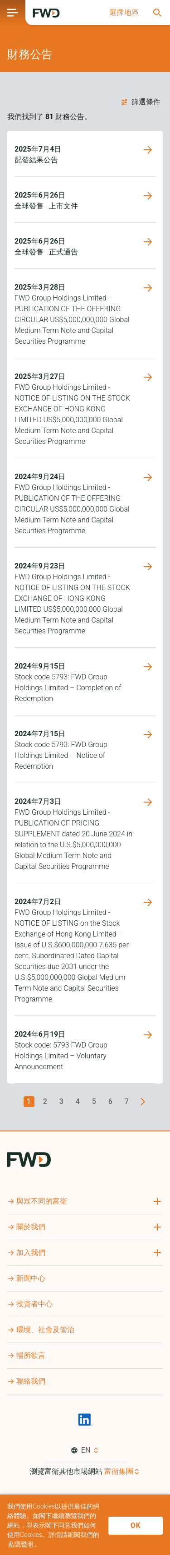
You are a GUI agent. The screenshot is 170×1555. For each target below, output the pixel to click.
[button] (124, 12)
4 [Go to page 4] (78, 1101)
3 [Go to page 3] (61, 1101)
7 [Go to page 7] (126, 1101)
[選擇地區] (124, 12)
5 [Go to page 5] (94, 1101)
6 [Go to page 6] (110, 1101)
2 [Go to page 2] (45, 1101)
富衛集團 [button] (118, 1471)
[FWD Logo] (46, 13)
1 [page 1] (29, 1101)
